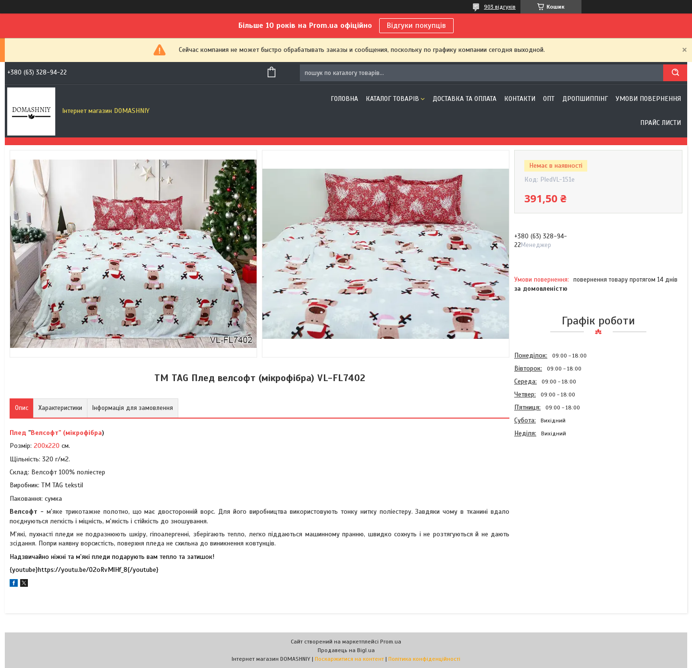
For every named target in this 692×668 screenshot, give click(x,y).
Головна (344, 99)
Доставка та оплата (464, 99)
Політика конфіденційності (424, 659)
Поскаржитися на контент (349, 659)
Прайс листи (660, 123)
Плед (18, 433)
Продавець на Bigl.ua (346, 650)
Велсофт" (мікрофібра (66, 433)
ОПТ (549, 99)
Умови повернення (648, 99)
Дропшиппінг (585, 99)
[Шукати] (675, 72)
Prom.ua (390, 641)
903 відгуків (500, 6)
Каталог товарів (392, 99)
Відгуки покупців (416, 25)
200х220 (47, 446)
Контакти (519, 99)
